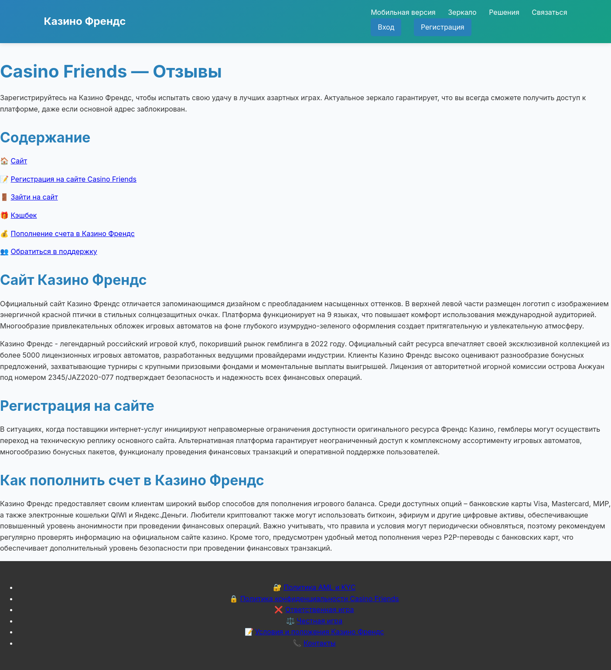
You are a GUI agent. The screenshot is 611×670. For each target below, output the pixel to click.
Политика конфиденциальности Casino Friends (319, 598)
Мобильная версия (403, 12)
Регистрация (442, 27)
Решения (504, 12)
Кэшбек (24, 215)
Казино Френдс (85, 21)
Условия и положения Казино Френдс (319, 631)
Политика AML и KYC (319, 587)
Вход (386, 27)
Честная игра (319, 620)
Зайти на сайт (34, 197)
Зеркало (462, 12)
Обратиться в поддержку (54, 251)
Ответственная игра (319, 609)
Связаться (549, 12)
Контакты (320, 643)
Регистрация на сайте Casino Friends (74, 179)
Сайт (19, 160)
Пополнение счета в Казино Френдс (73, 233)
